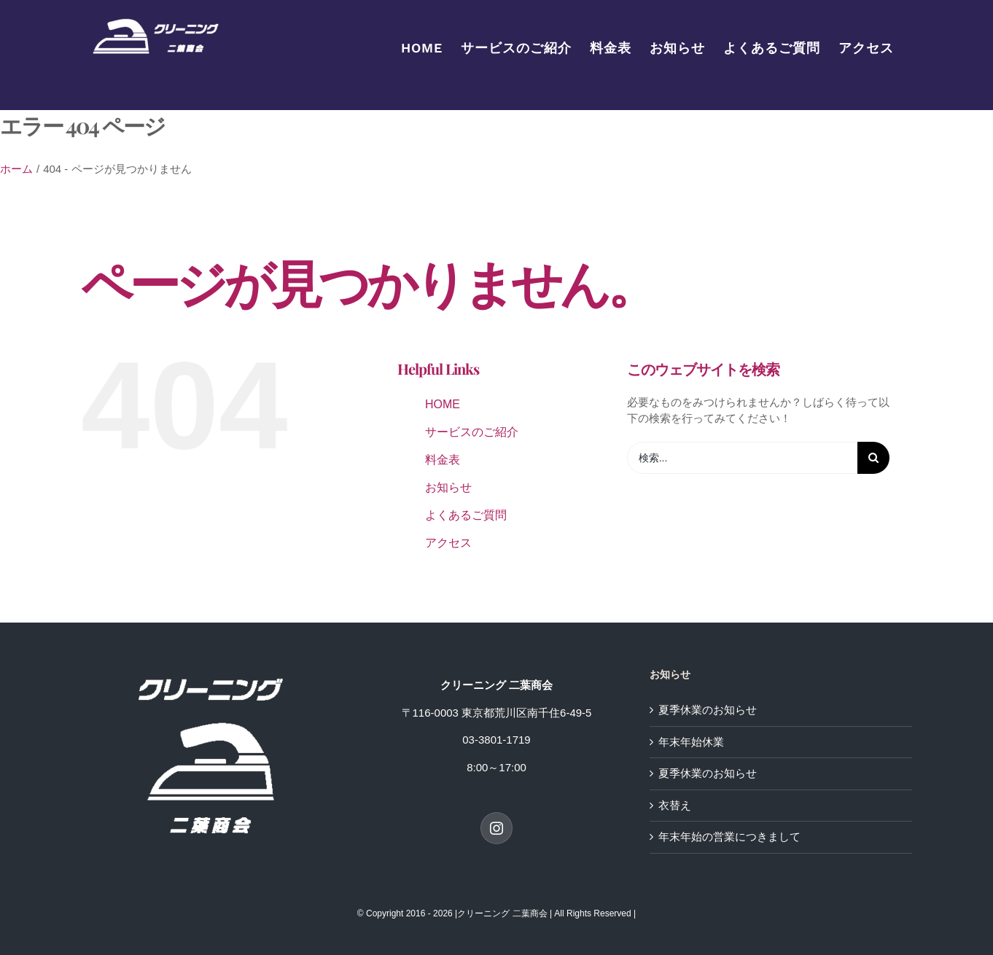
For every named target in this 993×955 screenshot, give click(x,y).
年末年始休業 (691, 742)
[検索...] (742, 458)
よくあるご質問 (466, 515)
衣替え (674, 805)
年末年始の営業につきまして (729, 836)
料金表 (442, 459)
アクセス (448, 543)
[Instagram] (496, 828)
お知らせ (448, 487)
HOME (442, 404)
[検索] (873, 458)
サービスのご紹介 (471, 432)
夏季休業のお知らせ (707, 709)
